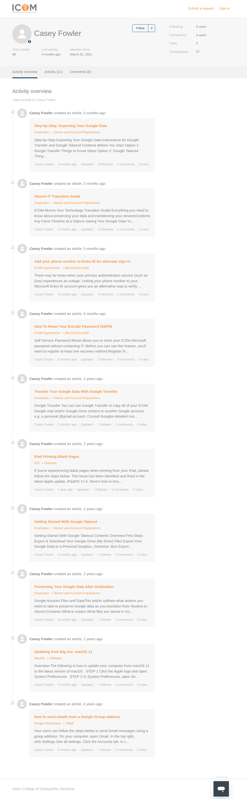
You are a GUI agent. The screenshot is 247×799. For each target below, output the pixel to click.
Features (50, 463)
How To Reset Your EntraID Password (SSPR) (73, 326)
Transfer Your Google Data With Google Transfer (75, 391)
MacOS (39, 658)
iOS (37, 463)
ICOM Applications (47, 268)
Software (55, 658)
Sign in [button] (225, 8)
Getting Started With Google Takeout (65, 521)
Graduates (41, 132)
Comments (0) (80, 72)
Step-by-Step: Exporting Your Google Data (70, 126)
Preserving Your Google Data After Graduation (74, 587)
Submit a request (201, 8)
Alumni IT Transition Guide (57, 196)
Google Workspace (47, 723)
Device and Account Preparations (77, 132)
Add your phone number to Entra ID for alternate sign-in (82, 261)
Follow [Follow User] (140, 28)
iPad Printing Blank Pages (56, 456)
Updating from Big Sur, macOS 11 (63, 652)
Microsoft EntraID (77, 268)
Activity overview (24, 72)
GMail (69, 723)
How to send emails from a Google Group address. (77, 717)
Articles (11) (54, 72)
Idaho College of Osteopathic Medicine (43, 789)
